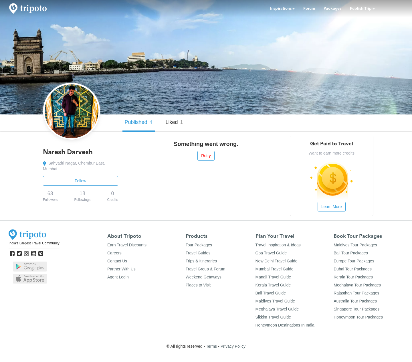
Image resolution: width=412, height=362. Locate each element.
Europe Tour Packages (354, 261)
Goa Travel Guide (271, 253)
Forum (309, 9)
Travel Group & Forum (205, 269)
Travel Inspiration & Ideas (278, 245)
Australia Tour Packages (355, 301)
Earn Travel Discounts (126, 245)
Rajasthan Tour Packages (356, 293)
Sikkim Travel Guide (273, 317)
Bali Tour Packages (351, 253)
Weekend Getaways (203, 277)
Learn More (331, 206)
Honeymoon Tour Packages (358, 317)
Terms (211, 346)
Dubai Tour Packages (353, 269)
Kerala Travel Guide (273, 285)
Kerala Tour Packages (353, 277)
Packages (332, 9)
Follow (80, 181)
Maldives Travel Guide (275, 301)
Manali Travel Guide (273, 277)
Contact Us (117, 261)
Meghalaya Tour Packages (357, 285)
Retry (206, 155)
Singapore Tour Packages (356, 309)
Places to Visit (198, 285)
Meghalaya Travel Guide (277, 309)
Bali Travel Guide (270, 293)
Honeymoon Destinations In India (284, 325)
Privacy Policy (233, 346)
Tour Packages (199, 245)
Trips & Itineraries (201, 261)
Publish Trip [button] (362, 9)
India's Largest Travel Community (34, 243)
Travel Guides (198, 253)
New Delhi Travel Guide (276, 261)
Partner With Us (121, 269)
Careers (114, 253)
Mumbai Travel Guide (274, 269)
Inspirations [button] (282, 9)
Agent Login (118, 277)
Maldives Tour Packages (355, 245)
